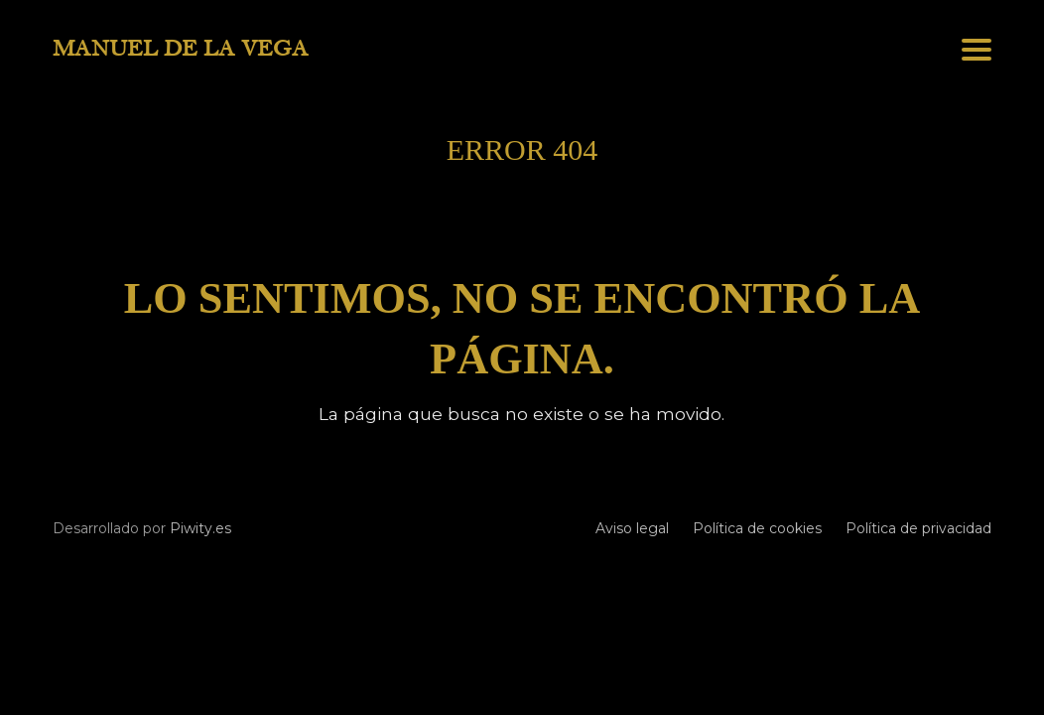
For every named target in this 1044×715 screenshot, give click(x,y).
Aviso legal (632, 528)
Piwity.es (200, 528)
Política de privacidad (918, 528)
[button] (976, 50)
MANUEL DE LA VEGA (181, 49)
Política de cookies (757, 528)
